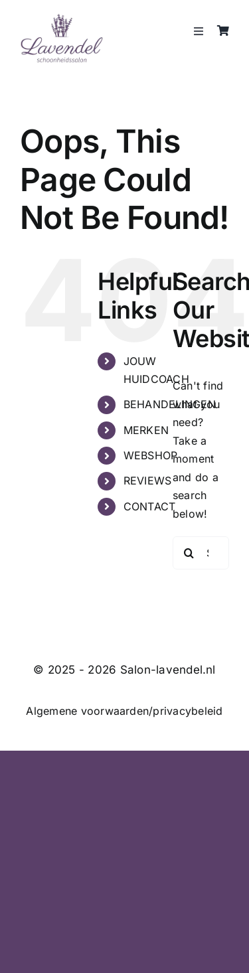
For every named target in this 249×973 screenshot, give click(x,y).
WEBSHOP (151, 455)
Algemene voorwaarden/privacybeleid (124, 710)
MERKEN (146, 430)
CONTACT (150, 506)
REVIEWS (148, 480)
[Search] (189, 552)
